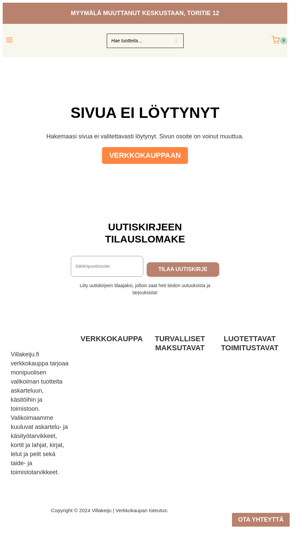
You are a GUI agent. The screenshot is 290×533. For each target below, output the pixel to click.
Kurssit (110, 423)
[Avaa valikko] (9, 40)
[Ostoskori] (279, 40)
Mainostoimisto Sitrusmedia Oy (204, 510)
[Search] (176, 41)
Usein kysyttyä (110, 405)
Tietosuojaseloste (110, 378)
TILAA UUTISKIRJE (182, 269)
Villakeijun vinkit (110, 433)
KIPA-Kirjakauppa (110, 414)
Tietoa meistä (110, 396)
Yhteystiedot (110, 387)
